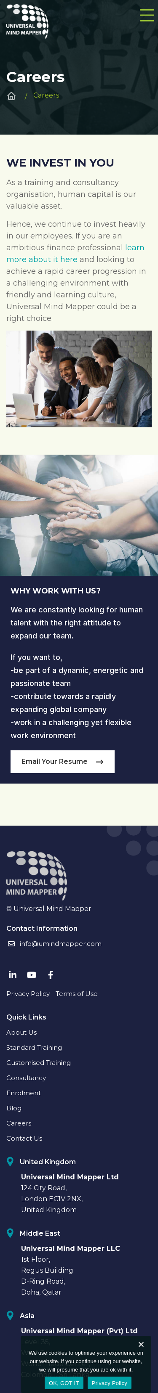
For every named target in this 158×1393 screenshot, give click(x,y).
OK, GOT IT (64, 1383)
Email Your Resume (62, 761)
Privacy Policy (28, 994)
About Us (21, 1032)
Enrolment (23, 1093)
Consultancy (26, 1078)
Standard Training (34, 1047)
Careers (18, 1123)
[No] (141, 1344)
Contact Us (24, 1138)
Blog (13, 1108)
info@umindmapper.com (54, 944)
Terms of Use (77, 994)
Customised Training (38, 1063)
